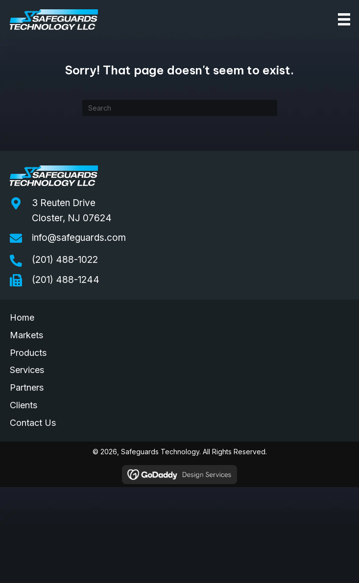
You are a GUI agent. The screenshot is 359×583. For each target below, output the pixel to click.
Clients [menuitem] (23, 405)
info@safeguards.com (79, 237)
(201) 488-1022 (65, 259)
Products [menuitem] (28, 353)
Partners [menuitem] (27, 387)
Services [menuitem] (27, 370)
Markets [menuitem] (26, 335)
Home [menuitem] (22, 317)
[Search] (180, 108)
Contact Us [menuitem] (33, 423)
